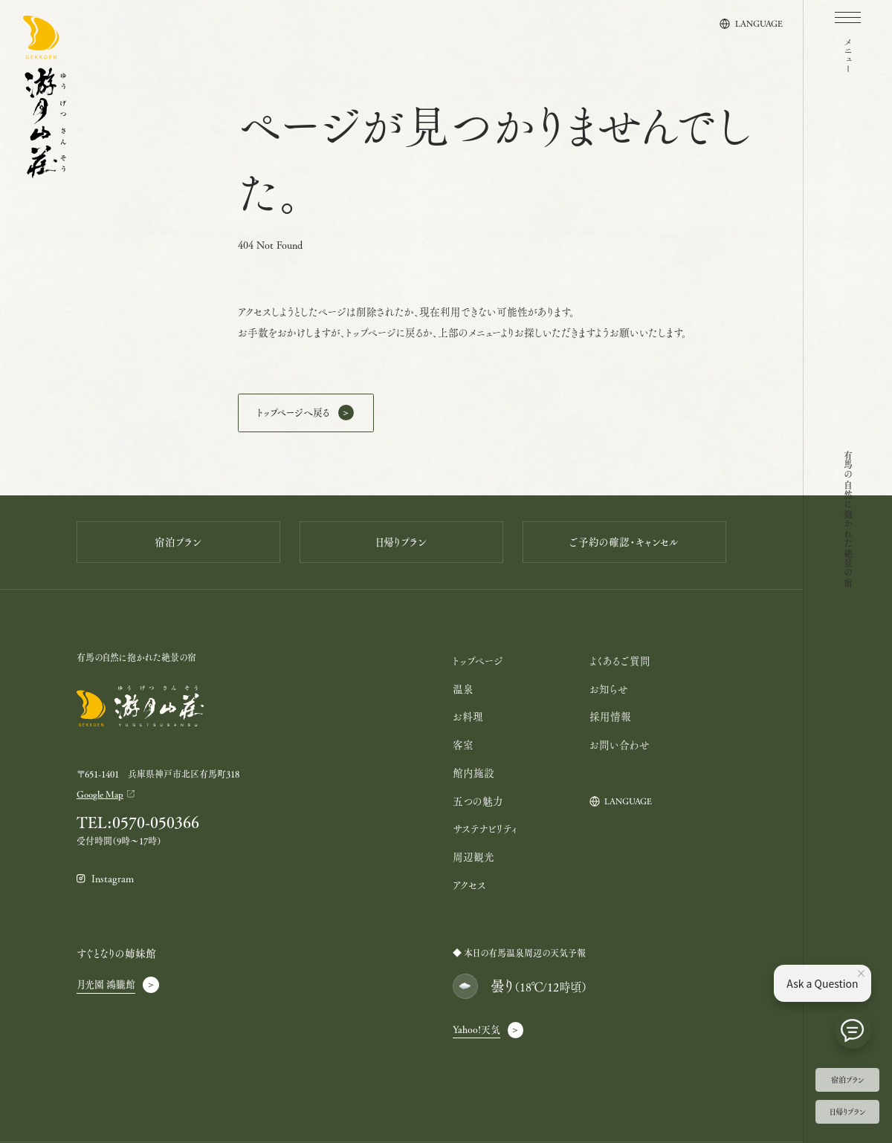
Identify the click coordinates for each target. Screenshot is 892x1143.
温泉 (463, 688)
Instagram (112, 879)
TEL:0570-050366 (138, 822)
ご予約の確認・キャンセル (624, 541)
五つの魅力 (478, 801)
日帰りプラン (848, 1111)
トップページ (478, 660)
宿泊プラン (847, 1079)
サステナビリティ (485, 828)
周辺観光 (473, 856)
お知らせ (608, 688)
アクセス (469, 884)
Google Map (100, 794)
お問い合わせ (619, 744)
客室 (463, 744)
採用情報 (610, 716)
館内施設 (473, 772)
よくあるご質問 (619, 660)
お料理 (468, 716)
